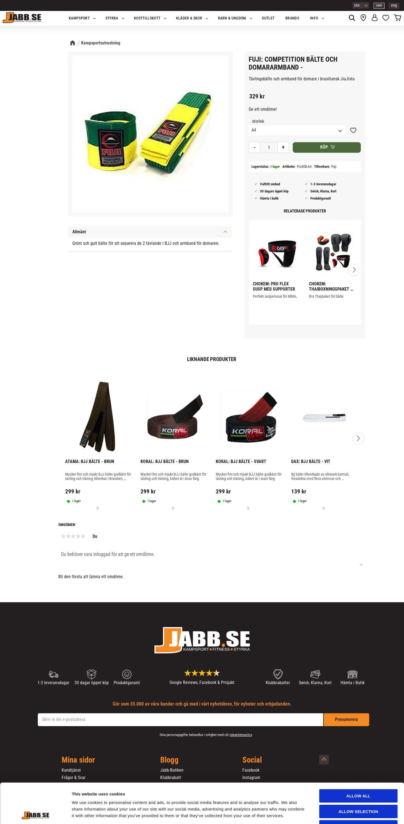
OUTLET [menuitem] (268, 18)
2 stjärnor (68, 536)
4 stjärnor (78, 536)
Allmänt (79, 231)
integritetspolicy (241, 735)
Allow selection (358, 774)
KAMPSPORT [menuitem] (79, 18)
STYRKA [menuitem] (111, 18)
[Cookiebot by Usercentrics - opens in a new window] (35, 813)
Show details (287, 813)
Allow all (358, 758)
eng (394, 5)
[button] (385, 18)
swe (379, 5)
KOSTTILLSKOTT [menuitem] (147, 18)
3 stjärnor (73, 536)
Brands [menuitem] (292, 18)
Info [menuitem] (314, 18)
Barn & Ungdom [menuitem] (232, 18)
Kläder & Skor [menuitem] (189, 18)
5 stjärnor (83, 536)
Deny (358, 789)
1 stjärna (63, 536)
